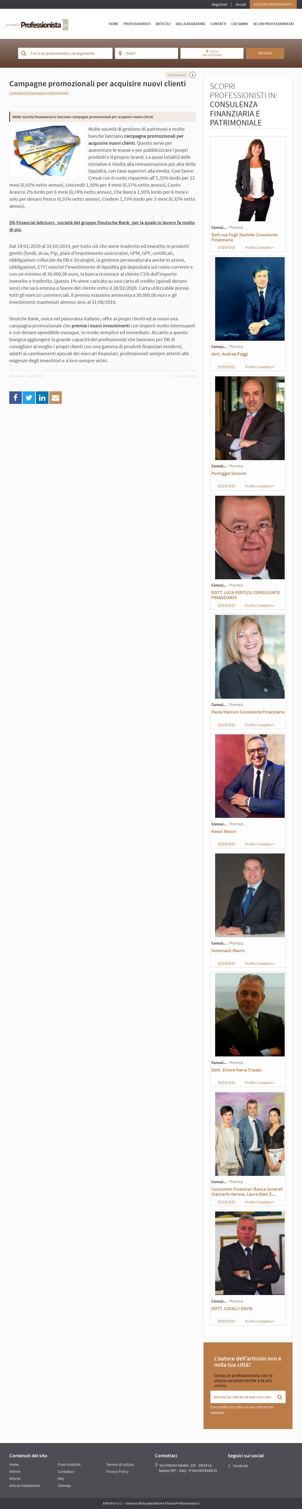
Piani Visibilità (69, 1464)
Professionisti (137, 23)
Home (113, 23)
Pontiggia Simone (228, 473)
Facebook (238, 1465)
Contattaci (66, 1471)
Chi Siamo (239, 23)
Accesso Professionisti (273, 4)
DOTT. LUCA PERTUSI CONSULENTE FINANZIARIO (245, 595)
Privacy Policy (117, 1471)
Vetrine (14, 1471)
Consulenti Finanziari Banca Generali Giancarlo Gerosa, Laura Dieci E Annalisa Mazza (247, 1194)
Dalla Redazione (190, 23)
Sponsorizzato (177, 75)
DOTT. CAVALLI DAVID (232, 1308)
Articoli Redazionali (24, 1485)
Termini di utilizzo (120, 1464)
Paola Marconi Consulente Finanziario (248, 712)
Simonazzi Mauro (228, 950)
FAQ (61, 1478)
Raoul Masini (223, 831)
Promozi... (237, 227)
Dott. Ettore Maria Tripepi (236, 1070)
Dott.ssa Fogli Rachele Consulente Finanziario (244, 237)
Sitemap (64, 1485)
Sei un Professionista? (273, 23)
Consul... (218, 227)
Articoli (163, 23)
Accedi (241, 4)
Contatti (218, 23)
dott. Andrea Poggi (229, 354)
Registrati (219, 4)
